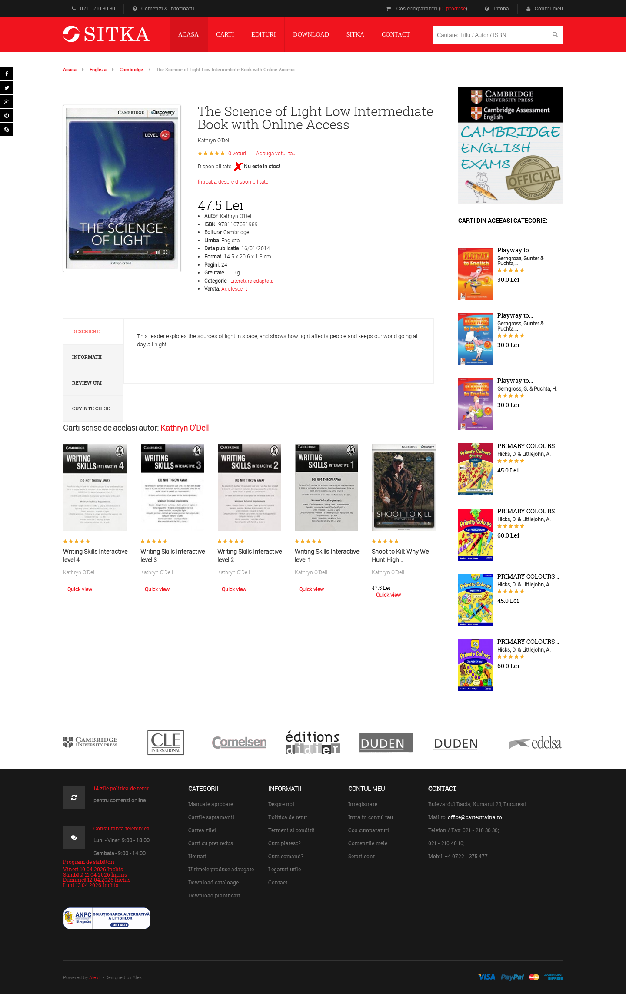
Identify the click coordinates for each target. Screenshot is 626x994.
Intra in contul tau (370, 817)
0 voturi (237, 153)
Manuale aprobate (210, 804)
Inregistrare (362, 804)
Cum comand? (285, 856)
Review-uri (87, 382)
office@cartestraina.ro (475, 817)
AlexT (95, 977)
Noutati (197, 856)
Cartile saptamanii (211, 817)
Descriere (86, 331)
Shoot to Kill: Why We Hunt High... (400, 555)
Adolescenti (235, 288)
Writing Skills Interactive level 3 (172, 555)
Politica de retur (287, 817)
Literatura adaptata (251, 280)
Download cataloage (213, 882)
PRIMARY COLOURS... (528, 446)
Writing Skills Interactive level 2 (249, 555)
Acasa (70, 69)
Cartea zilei (202, 830)
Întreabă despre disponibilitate (233, 181)
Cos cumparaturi (368, 830)
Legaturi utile (284, 869)
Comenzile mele (367, 843)
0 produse (453, 8)
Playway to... (515, 250)
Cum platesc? (284, 843)
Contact (277, 882)
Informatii (87, 357)
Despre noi (281, 804)
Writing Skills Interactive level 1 (327, 555)
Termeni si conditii (291, 830)
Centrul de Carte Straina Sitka (119, 38)
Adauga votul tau (276, 153)
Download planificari (214, 895)
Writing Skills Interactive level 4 (95, 555)
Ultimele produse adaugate (221, 869)
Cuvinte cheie (91, 408)
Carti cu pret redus (210, 843)
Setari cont (361, 856)
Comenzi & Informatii (163, 8)
